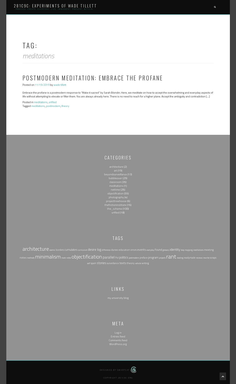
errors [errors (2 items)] (134, 250)
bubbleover (115, 178)
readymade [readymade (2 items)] (189, 258)
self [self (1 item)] (88, 263)
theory (65, 106)
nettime (115, 190)
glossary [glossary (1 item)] (166, 249)
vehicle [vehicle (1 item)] (138, 263)
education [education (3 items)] (124, 250)
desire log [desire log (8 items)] (94, 249)
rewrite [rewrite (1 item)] (206, 257)
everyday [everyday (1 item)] (150, 249)
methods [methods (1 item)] (31, 257)
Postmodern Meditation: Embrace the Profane (93, 78)
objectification (115, 193)
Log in (118, 333)
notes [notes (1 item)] (69, 257)
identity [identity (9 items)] (175, 249)
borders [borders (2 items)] (60, 250)
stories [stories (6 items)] (101, 262)
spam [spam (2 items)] (93, 263)
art (115, 170)
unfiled (53, 102)
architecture (116, 167)
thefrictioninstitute (115, 205)
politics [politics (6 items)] (123, 257)
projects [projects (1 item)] (162, 257)
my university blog (118, 298)
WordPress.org (118, 344)
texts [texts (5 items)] (122, 263)
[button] (215, 7)
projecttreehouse (116, 201)
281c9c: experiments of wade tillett (55, 6)
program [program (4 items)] (153, 257)
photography (116, 197)
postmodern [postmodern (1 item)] (134, 257)
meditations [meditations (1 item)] (198, 249)
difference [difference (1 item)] (106, 249)
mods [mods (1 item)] (63, 257)
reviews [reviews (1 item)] (199, 257)
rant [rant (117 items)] (171, 256)
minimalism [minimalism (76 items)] (48, 257)
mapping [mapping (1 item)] (189, 249)
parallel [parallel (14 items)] (109, 257)
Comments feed (118, 340)
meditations (41, 102)
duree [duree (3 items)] (114, 250)
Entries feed (118, 336)
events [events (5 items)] (141, 249)
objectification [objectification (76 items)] (87, 257)
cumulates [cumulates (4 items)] (70, 249)
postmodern (53, 106)
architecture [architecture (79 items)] (36, 249)
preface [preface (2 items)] (144, 258)
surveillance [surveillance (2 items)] (113, 263)
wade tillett (60, 85)
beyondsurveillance (115, 174)
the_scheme (114, 209)
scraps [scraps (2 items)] (213, 258)
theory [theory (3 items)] (131, 263)
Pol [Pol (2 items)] (117, 258)
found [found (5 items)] (158, 249)
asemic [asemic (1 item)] (52, 249)
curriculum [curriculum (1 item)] (82, 249)
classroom (115, 182)
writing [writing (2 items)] (145, 263)
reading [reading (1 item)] (180, 257)
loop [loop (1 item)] (182, 249)
